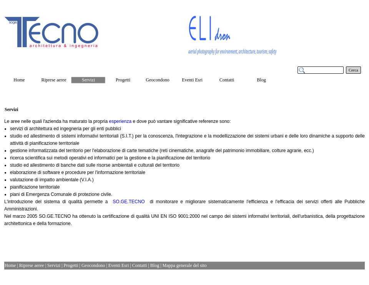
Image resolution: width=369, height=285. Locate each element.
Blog (154, 265)
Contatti (139, 265)
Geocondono (93, 265)
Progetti (71, 265)
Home (10, 265)
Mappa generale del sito (185, 265)
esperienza (120, 121)
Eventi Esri (118, 265)
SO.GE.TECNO (129, 201)
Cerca (353, 70)
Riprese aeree (31, 265)
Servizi (53, 265)
